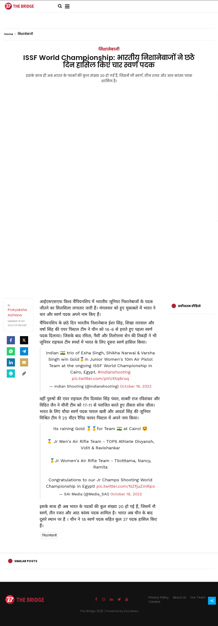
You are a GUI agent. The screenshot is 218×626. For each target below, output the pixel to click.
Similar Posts (25, 561)
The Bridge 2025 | (93, 611)
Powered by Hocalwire (122, 611)
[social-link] (24, 373)
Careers (154, 602)
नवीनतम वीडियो (189, 306)
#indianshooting (114, 372)
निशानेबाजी (108, 49)
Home (10, 34)
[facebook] (11, 340)
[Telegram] (24, 351)
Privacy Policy (159, 597)
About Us (179, 597)
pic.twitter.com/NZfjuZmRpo (125, 486)
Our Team (198, 597)
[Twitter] (24, 340)
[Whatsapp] (11, 351)
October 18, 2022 (136, 386)
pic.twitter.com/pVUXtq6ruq (100, 378)
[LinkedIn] (11, 362)
